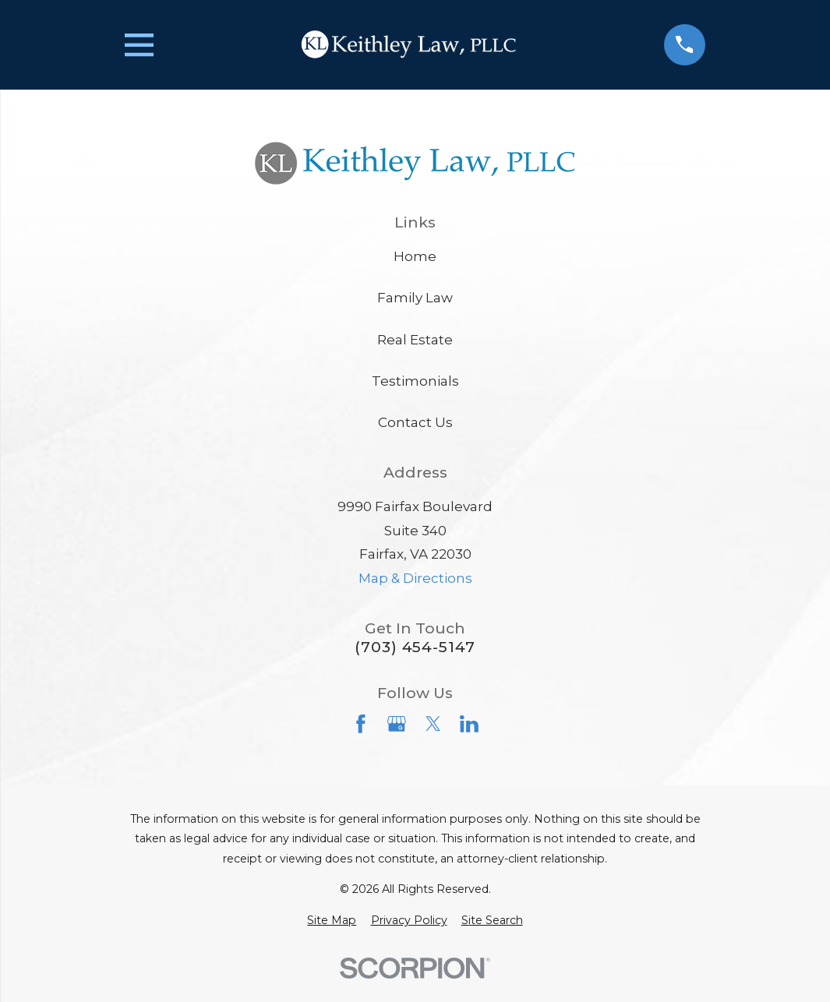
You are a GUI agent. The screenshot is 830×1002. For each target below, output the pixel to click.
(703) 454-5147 (415, 647)
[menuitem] (331, 921)
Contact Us (415, 422)
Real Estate (415, 340)
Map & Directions (415, 578)
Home (415, 256)
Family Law (415, 297)
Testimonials (415, 381)
